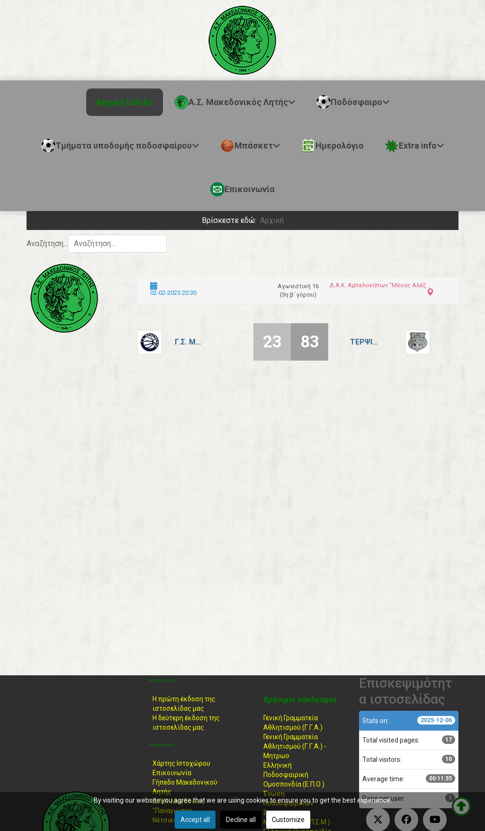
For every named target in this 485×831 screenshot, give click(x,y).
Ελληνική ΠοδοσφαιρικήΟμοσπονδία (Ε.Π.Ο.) (293, 774)
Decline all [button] (241, 819)
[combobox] (117, 244)
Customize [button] (288, 819)
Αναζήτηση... (47, 243)
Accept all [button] (195, 819)
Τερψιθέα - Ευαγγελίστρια (364, 341)
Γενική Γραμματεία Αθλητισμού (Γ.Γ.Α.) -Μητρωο (294, 746)
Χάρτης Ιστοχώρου (181, 763)
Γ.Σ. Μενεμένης (189, 341)
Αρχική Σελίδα (124, 102)
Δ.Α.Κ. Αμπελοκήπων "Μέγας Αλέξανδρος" (380, 285)
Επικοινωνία (172, 773)
